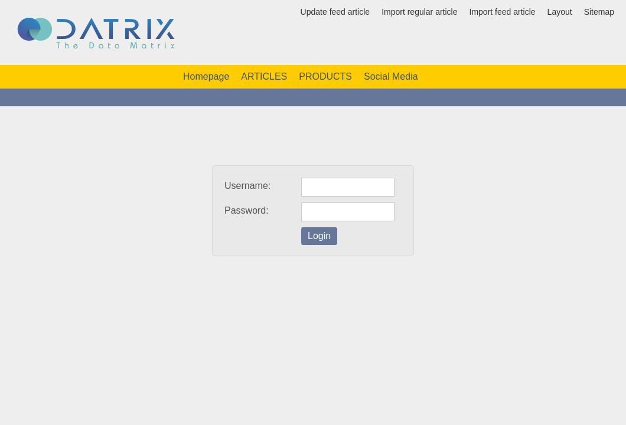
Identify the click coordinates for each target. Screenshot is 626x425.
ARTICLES (264, 76)
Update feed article (335, 12)
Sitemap (599, 12)
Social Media (391, 76)
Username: (247, 186)
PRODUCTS (325, 76)
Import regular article (419, 12)
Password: (246, 210)
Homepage (206, 76)
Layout (559, 12)
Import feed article (503, 12)
